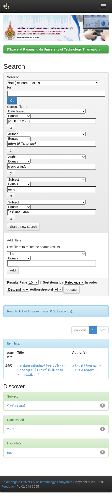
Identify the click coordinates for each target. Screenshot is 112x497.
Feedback (8, 486)
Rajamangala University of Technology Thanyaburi (37, 482)
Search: (13, 77)
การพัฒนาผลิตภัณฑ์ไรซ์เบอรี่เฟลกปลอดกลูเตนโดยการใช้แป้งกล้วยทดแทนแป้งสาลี (41, 370)
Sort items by (53, 282)
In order (91, 282)
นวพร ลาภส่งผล (83, 370)
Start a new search (23, 226)
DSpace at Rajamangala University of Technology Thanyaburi (53, 49)
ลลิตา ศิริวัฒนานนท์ (86, 365)
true (10, 452)
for (9, 87)
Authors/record (41, 289)
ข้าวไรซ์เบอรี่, (16, 406)
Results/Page (17, 282)
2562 (10, 429)
